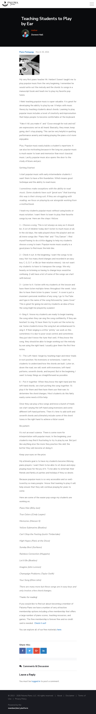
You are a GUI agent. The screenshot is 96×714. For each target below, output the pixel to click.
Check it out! (40, 623)
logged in (36, 681)
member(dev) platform (18, 708)
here (59, 629)
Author (34, 30)
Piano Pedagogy (26, 52)
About (59, 695)
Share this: (24, 644)
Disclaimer (70, 695)
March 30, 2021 (42, 52)
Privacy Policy (20, 699)
